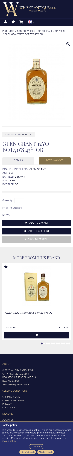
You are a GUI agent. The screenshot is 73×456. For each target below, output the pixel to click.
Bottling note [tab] (54, 160)
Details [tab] (18, 160)
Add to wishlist (36, 231)
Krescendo (23, 385)
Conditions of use (13, 401)
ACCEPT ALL (45, 452)
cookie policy (9, 441)
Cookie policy (11, 408)
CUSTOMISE (36, 446)
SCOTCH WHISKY (26, 31)
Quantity (7, 200)
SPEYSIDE (60, 31)
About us (7, 420)
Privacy (7, 404)
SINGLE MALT (45, 31)
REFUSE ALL (27, 452)
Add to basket (36, 223)
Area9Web (8, 385)
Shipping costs (11, 397)
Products (8, 31)
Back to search (36, 239)
